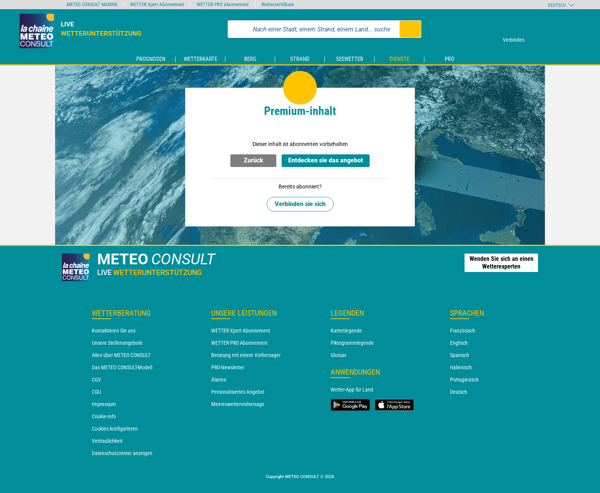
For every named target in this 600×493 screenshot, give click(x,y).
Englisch (459, 343)
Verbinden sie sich (300, 204)
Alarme (219, 380)
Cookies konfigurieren (115, 429)
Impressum (104, 404)
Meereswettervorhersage (237, 404)
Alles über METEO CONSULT (121, 355)
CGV (96, 380)
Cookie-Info (104, 416)
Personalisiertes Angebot (237, 392)
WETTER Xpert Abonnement (240, 331)
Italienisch (461, 367)
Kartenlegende (346, 331)
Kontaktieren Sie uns (113, 331)
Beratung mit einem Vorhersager (245, 355)
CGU (96, 392)
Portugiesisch (464, 380)
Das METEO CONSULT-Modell (122, 367)
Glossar (338, 355)
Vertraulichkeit (107, 441)
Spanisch (459, 355)
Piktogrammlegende (352, 343)
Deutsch (458, 392)
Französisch (462, 331)
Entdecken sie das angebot (325, 160)
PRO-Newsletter (227, 367)
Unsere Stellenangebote (117, 343)
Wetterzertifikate (277, 4)
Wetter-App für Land (352, 390)
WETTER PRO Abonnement (239, 343)
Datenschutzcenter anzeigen (122, 453)
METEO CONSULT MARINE (92, 4)
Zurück (253, 160)
